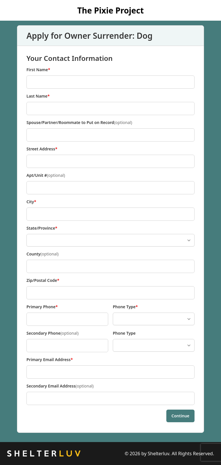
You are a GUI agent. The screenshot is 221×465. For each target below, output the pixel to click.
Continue (180, 415)
